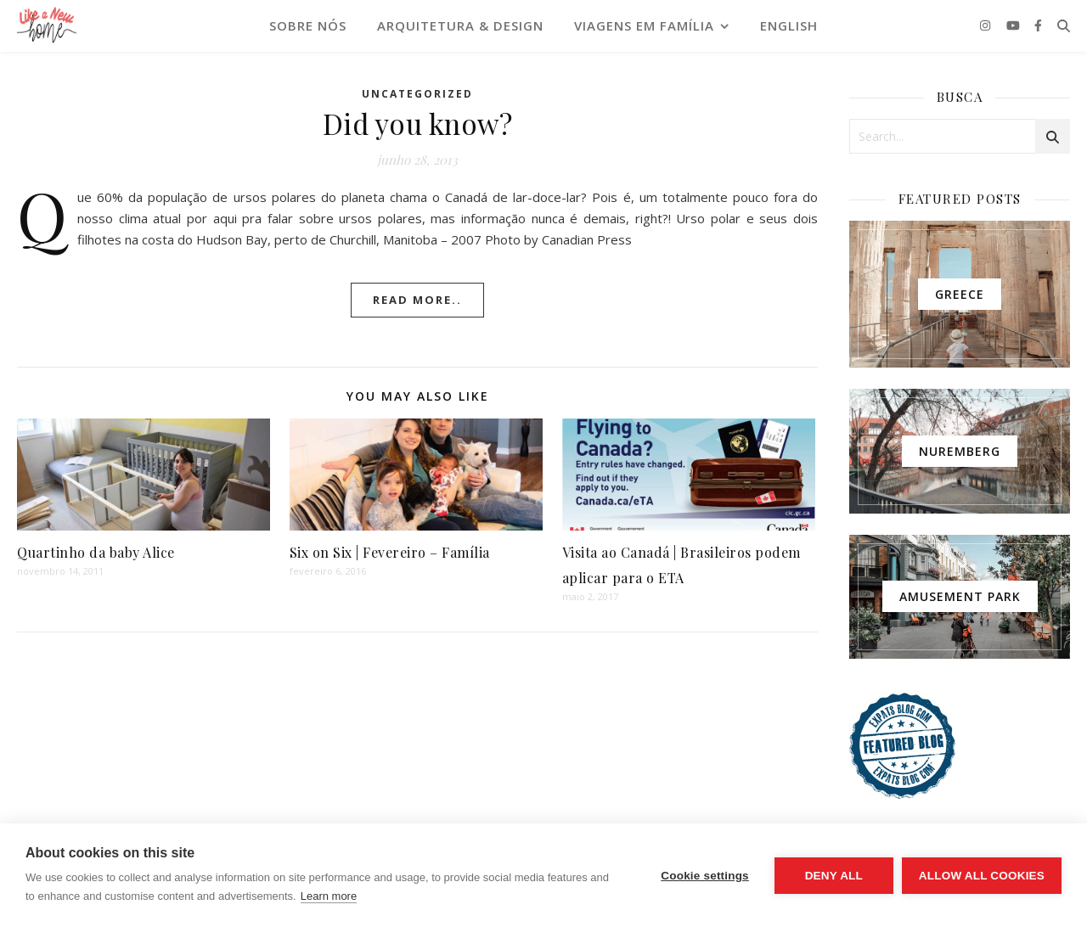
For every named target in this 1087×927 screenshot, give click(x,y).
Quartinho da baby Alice (96, 552)
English (789, 25)
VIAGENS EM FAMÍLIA (644, 25)
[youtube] (1014, 25)
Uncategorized (417, 94)
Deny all (834, 875)
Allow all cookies (982, 875)
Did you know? (418, 123)
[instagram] (987, 25)
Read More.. (417, 299)
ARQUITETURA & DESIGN (460, 25)
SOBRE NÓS (307, 25)
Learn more (329, 896)
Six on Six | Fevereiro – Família (390, 552)
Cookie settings (705, 875)
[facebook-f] (1038, 25)
